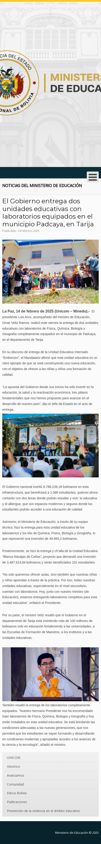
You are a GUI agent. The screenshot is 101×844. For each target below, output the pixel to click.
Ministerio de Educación (71, 833)
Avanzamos (15, 775)
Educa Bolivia (17, 793)
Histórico (13, 766)
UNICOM (13, 757)
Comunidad (15, 784)
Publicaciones (17, 802)
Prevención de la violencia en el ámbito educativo (43, 811)
